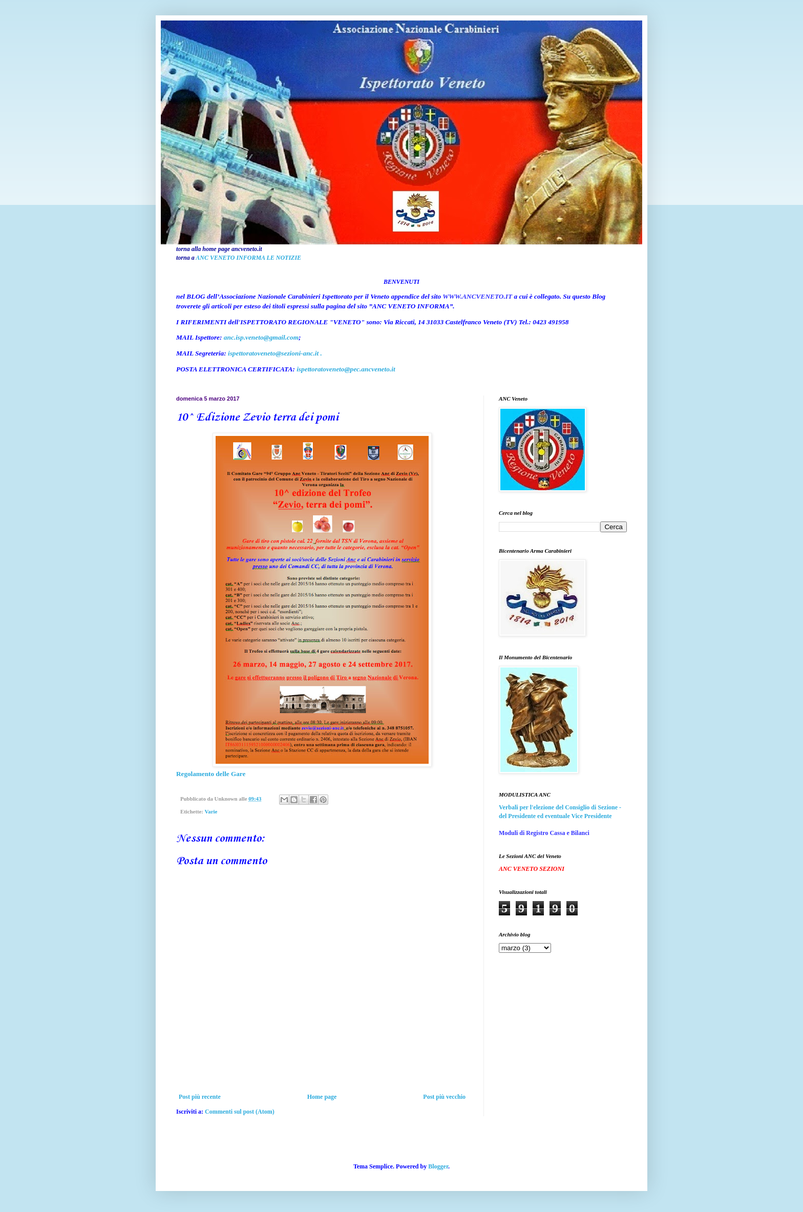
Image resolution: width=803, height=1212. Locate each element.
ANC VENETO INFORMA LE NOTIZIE (248, 257)
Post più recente (200, 1096)
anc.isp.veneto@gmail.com (261, 337)
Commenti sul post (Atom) (239, 1111)
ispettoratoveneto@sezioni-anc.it (273, 353)
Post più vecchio (444, 1096)
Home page (322, 1096)
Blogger (438, 1166)
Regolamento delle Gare (210, 774)
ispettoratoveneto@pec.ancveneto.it (346, 369)
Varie (210, 811)
